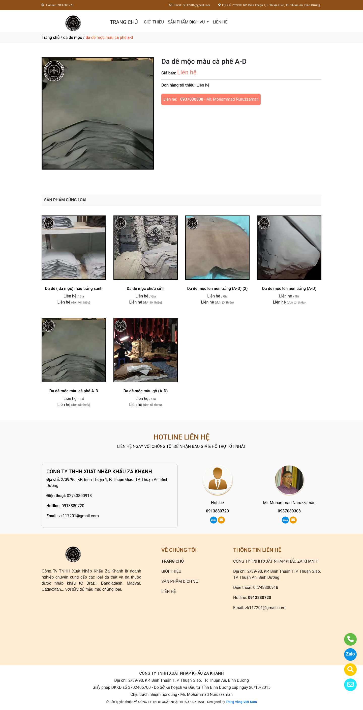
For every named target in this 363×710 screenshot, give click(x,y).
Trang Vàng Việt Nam (241, 702)
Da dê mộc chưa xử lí (146, 288)
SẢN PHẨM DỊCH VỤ (187, 22)
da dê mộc (72, 37)
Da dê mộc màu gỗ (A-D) (146, 391)
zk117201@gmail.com (78, 515)
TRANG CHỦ (124, 22)
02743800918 (79, 495)
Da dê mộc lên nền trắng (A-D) (289, 288)
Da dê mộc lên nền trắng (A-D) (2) (217, 288)
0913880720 (73, 505)
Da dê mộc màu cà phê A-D (73, 391)
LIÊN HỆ (220, 22)
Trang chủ (50, 37)
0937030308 (191, 99)
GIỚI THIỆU (154, 22)
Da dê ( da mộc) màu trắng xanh (73, 288)
